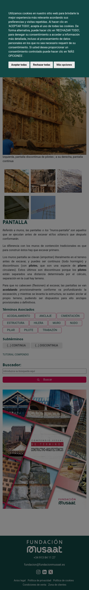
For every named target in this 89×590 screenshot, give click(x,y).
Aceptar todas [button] (19, 64)
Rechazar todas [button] (41, 64)
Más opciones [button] (64, 64)
